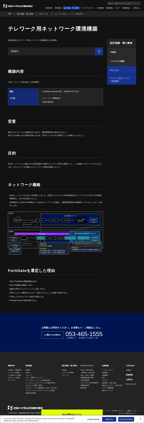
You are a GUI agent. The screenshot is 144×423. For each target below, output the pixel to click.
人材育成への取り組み (88, 372)
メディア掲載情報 (108, 388)
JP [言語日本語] (112, 3)
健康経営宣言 (85, 385)
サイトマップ (131, 384)
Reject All (109, 419)
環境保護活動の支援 (87, 377)
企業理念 (105, 372)
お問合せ (136, 8)
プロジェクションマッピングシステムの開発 (40, 390)
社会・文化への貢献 (87, 375)
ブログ (117, 8)
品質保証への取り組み (109, 383)
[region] (72, 419)
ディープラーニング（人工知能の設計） (38, 380)
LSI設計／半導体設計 (15, 370)
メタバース (29, 375)
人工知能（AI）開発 (14, 375)
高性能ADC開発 (30, 393)
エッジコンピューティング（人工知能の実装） (40, 383)
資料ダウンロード (108, 390)
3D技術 (27, 370)
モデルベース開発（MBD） (34, 385)
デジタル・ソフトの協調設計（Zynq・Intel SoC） (41, 388)
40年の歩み (130, 366)
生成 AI (27, 372)
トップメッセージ (108, 370)
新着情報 (109, 8)
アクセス (105, 380)
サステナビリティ (88, 8)
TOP (10, 14)
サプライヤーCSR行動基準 (89, 383)
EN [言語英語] (110, 3)
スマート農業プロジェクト (34, 377)
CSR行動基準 (85, 380)
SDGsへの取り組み (87, 370)
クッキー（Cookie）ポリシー (114, 411)
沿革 (103, 377)
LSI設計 (113, 52)
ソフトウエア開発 (117, 61)
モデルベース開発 (14, 377)
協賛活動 (83, 388)
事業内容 (49, 8)
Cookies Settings (93, 419)
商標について (131, 411)
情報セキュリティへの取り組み (112, 385)
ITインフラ (44, 14)
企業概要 (105, 375)
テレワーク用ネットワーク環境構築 (120, 79)
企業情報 (100, 8)
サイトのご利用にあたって (127, 413)
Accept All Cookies (126, 419)
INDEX (15, 51)
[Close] (140, 418)
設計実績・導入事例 (71, 8)
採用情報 (125, 8)
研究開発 (58, 8)
